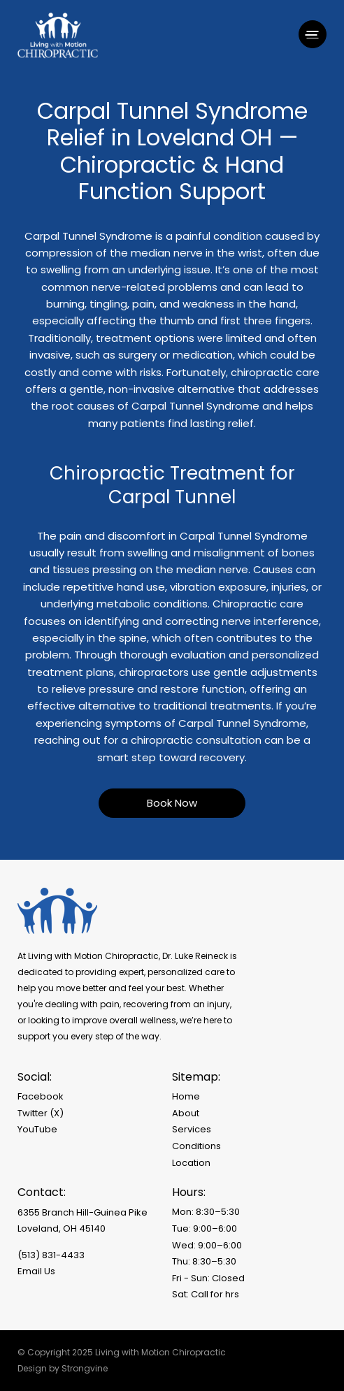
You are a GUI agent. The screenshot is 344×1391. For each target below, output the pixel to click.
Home (186, 1096)
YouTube (37, 1129)
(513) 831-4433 (51, 1255)
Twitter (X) (40, 1113)
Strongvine (85, 1368)
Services (191, 1129)
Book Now (172, 802)
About (185, 1113)
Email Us (36, 1271)
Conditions (196, 1146)
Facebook (40, 1096)
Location (191, 1162)
